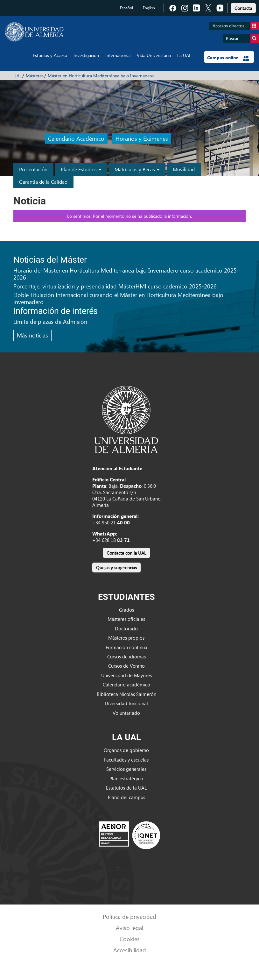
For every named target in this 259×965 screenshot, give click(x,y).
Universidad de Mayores (126, 675)
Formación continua (126, 647)
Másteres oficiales (126, 619)
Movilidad (184, 169)
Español (126, 7)
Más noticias (32, 335)
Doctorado (126, 628)
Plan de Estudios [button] (81, 169)
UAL (17, 76)
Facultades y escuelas (126, 759)
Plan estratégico (126, 778)
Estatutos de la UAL (126, 787)
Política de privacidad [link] (129, 916)
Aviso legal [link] (129, 928)
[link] (243, 7)
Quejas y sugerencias (116, 567)
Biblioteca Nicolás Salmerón (126, 694)
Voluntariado (126, 713)
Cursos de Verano (126, 666)
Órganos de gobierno (126, 750)
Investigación (86, 55)
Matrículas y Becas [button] (137, 169)
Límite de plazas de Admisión (50, 321)
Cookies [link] (130, 939)
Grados (126, 610)
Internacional (117, 55)
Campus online (228, 57)
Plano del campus (126, 797)
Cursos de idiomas (126, 656)
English (149, 7)
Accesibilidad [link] (129, 950)
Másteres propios (126, 638)
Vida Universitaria (154, 55)
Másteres (35, 76)
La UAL (184, 55)
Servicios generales (126, 769)
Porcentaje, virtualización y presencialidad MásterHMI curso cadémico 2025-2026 (115, 286)
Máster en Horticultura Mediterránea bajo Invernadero (101, 76)
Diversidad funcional (126, 703)
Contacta (243, 8)
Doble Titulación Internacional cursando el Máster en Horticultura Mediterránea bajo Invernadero (118, 298)
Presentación (33, 169)
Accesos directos (236, 26)
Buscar (242, 38)
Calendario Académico (76, 138)
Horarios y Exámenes (142, 138)
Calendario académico (126, 684)
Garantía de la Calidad (43, 181)
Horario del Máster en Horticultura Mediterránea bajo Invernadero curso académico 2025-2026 (126, 273)
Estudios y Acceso (50, 55)
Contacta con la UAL (126, 553)
